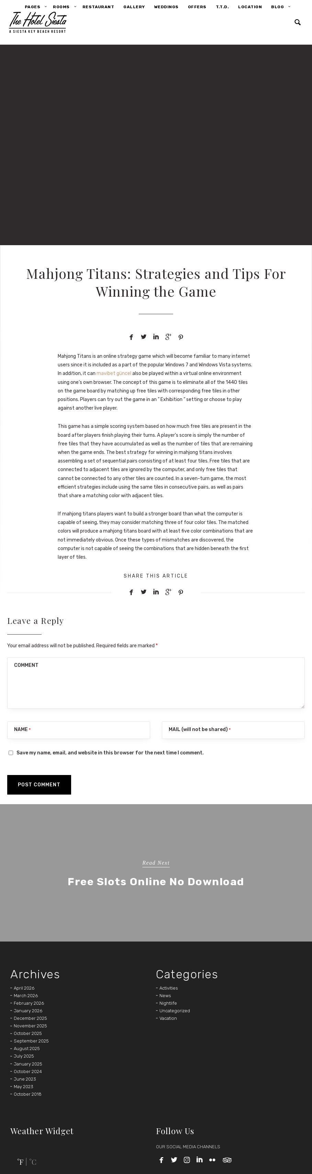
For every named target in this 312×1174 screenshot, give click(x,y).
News (165, 995)
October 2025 (28, 1033)
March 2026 (26, 995)
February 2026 (29, 1003)
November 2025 (30, 1025)
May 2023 (23, 1086)
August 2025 (27, 1048)
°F (20, 1161)
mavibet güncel (114, 373)
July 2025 (24, 1056)
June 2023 (25, 1079)
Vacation (168, 1018)
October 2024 (28, 1071)
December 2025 (30, 1018)
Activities (168, 988)
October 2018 (28, 1094)
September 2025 (31, 1041)
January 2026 (28, 1010)
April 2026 (24, 988)
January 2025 (28, 1064)
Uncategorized (174, 1010)
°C (32, 1161)
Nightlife (168, 1003)
